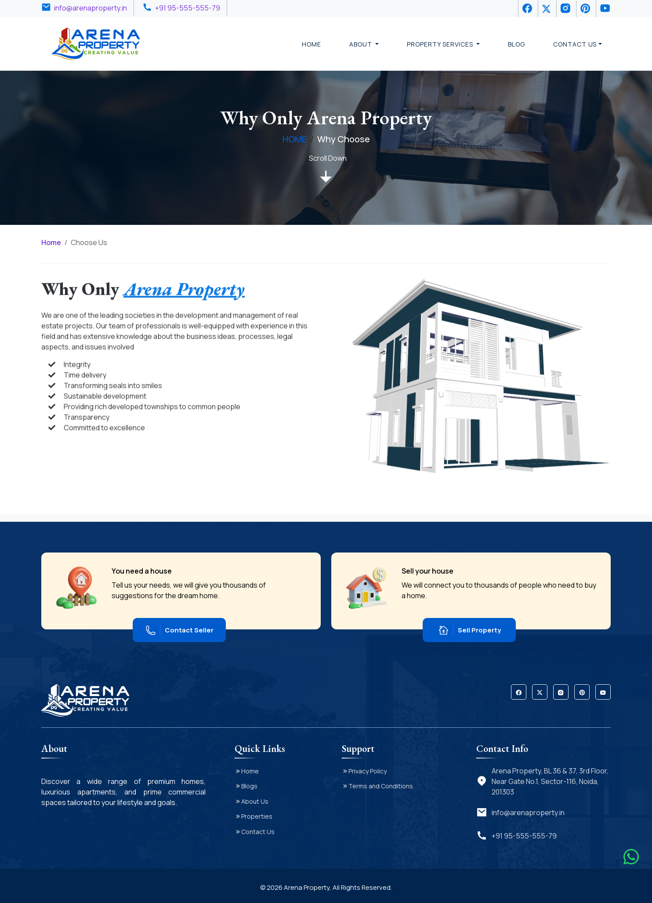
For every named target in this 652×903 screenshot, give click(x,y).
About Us (254, 801)
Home (311, 44)
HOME (295, 139)
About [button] (361, 44)
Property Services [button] (441, 44)
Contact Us (258, 831)
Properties (256, 816)
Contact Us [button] (575, 44)
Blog (516, 44)
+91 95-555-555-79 (187, 8)
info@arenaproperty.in (90, 8)
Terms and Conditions (380, 786)
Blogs (249, 786)
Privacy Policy (367, 771)
